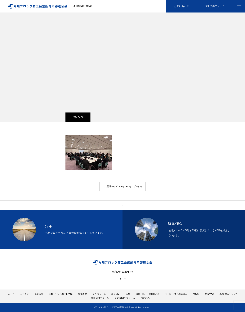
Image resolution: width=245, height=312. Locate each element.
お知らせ (24, 294)
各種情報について (228, 294)
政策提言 (82, 294)
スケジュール (99, 294)
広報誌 (196, 294)
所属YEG (209, 294)
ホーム (11, 294)
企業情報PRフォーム (124, 298)
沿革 (128, 294)
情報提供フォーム (100, 298)
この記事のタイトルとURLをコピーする (122, 186)
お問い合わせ (147, 298)
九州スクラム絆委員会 (176, 294)
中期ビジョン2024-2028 (60, 294)
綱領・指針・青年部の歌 (148, 294)
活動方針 (39, 294)
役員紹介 (115, 294)
